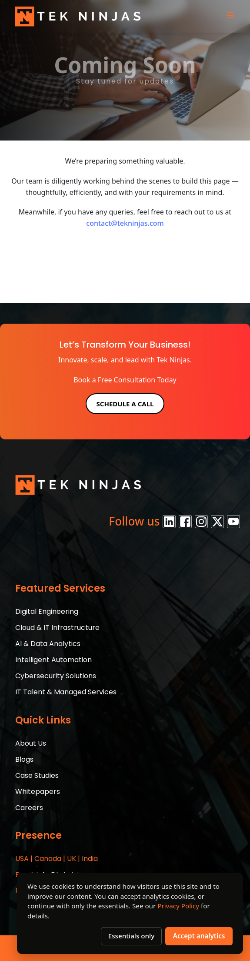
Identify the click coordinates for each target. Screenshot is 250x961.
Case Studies (37, 775)
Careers (29, 807)
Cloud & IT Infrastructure (57, 627)
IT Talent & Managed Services (66, 691)
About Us (30, 743)
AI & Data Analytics (47, 643)
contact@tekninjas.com (124, 223)
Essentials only (131, 935)
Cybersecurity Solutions (55, 675)
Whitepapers (37, 791)
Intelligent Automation (53, 659)
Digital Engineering (46, 611)
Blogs (24, 759)
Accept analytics (199, 935)
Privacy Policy (178, 905)
